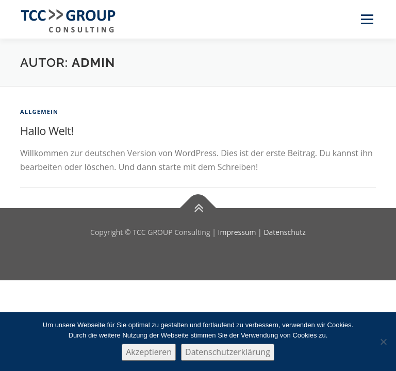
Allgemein (39, 111)
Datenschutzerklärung (227, 352)
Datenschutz (284, 232)
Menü (367, 19)
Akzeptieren (149, 352)
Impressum (237, 232)
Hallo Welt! (47, 130)
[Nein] (383, 341)
